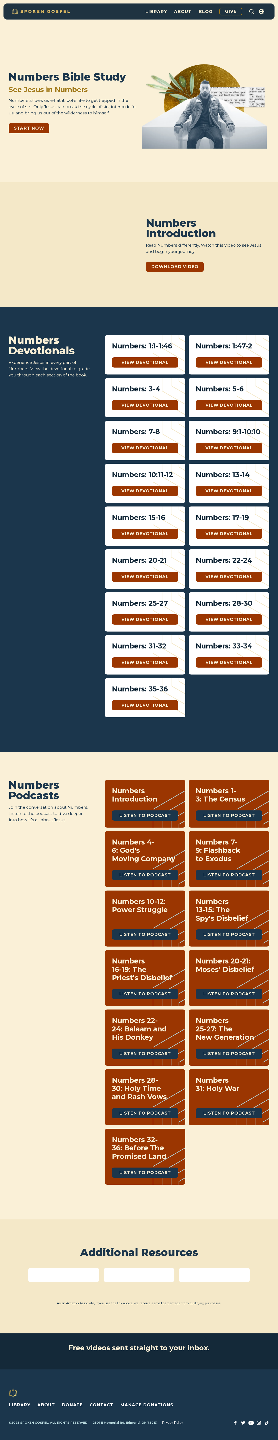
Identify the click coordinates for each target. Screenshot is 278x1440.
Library (156, 11)
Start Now (29, 128)
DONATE (72, 1404)
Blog (205, 11)
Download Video (175, 266)
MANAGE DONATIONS (146, 1404)
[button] (261, 11)
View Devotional (145, 362)
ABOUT (46, 1404)
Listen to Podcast (145, 815)
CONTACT (101, 1404)
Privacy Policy (172, 1423)
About (183, 11)
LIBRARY (19, 1404)
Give (231, 11)
